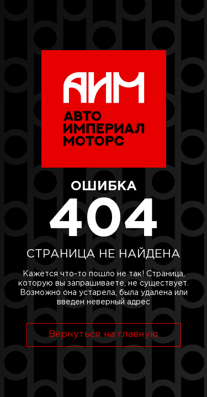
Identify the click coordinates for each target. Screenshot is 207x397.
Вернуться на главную (103, 334)
